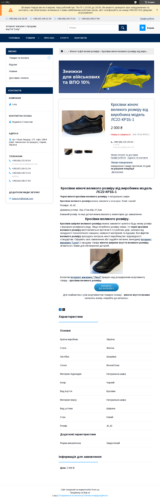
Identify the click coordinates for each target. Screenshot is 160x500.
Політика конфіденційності (95, 495)
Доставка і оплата (19, 78)
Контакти (80, 38)
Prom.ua (95, 490)
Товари (30, 38)
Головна (14, 38)
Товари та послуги (19, 58)
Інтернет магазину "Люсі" (86, 277)
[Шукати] (123, 28)
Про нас (49, 38)
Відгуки (13, 64)
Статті (64, 38)
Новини (13, 71)
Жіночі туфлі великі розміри (84, 51)
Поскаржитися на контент (69, 495)
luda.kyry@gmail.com (22, 198)
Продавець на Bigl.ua (80, 493)
